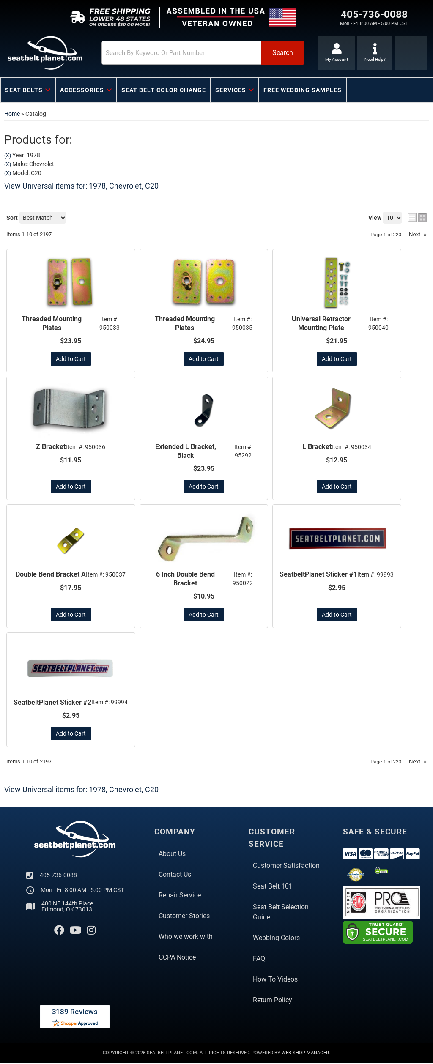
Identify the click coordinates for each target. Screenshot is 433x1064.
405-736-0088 (58, 876)
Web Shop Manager (305, 1054)
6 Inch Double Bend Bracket (185, 579)
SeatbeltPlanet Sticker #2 (52, 703)
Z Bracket (51, 447)
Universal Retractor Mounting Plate (321, 323)
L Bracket (317, 447)
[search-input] (172, 52)
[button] (195, 53)
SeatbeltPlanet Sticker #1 (318, 575)
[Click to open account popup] (336, 53)
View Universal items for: (81, 185)
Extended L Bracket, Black (185, 451)
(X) (7, 156)
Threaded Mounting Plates (52, 323)
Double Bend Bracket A (51, 575)
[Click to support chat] (374, 53)
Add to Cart (71, 359)
